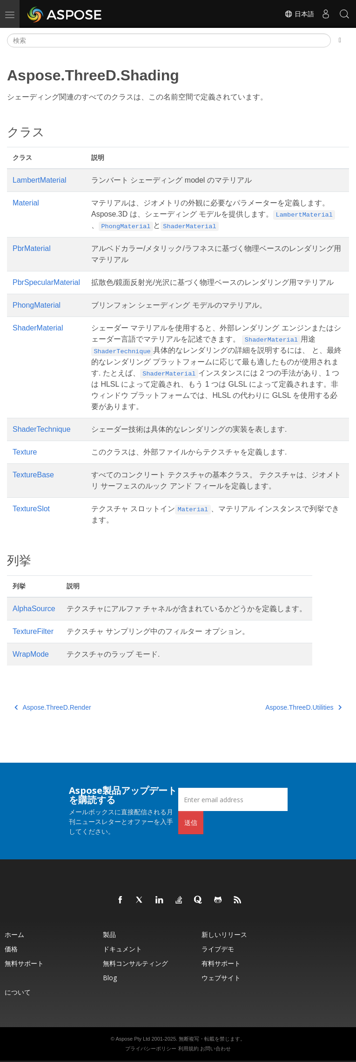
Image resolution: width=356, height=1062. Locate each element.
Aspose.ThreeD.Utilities (303, 707)
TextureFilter (33, 631)
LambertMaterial (40, 180)
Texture (25, 452)
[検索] (169, 40)
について (18, 992)
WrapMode (31, 654)
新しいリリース (224, 934)
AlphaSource (34, 609)
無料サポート (24, 963)
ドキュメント (122, 948)
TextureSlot (31, 509)
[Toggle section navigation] (340, 40)
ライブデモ (218, 948)
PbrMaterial (32, 248)
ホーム (14, 934)
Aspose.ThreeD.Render (52, 707)
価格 (11, 948)
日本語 (299, 14)
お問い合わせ (215, 1048)
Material (26, 203)
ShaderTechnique (42, 429)
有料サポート (221, 963)
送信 (190, 822)
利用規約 (188, 1048)
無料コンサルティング (135, 963)
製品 (109, 934)
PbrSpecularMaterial (46, 282)
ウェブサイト (221, 977)
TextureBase (33, 475)
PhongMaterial (36, 305)
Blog (110, 977)
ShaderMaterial (38, 328)
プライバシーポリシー (150, 1048)
